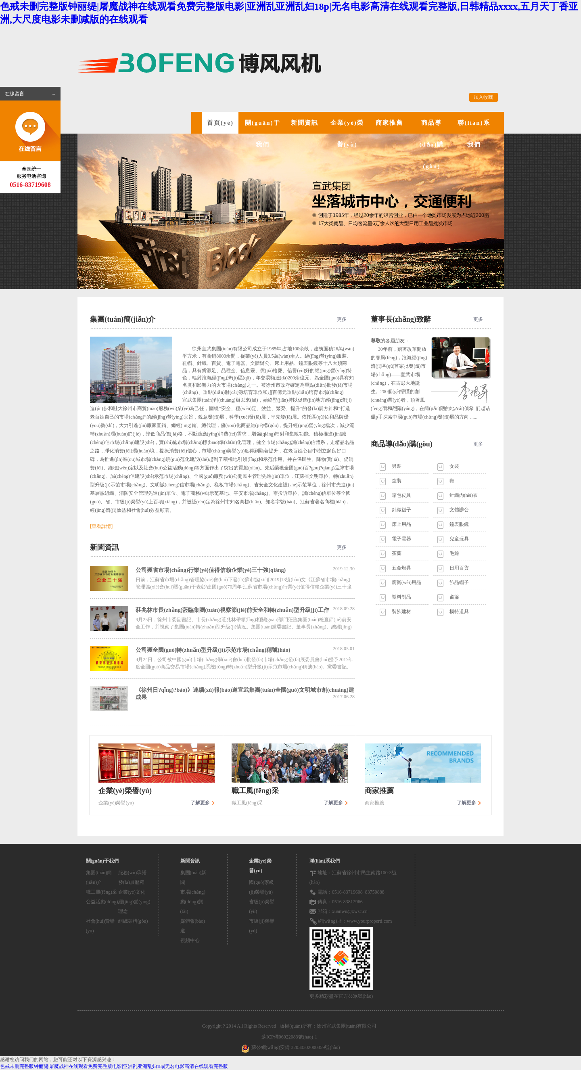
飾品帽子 (459, 582)
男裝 (396, 466)
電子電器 (401, 539)
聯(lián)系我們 (474, 133)
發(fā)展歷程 (131, 882)
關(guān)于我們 (262, 133)
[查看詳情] (101, 526)
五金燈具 (401, 568)
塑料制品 (401, 597)
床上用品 (401, 524)
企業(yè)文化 (131, 892)
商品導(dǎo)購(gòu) (431, 144)
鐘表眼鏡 (459, 524)
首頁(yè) (220, 122)
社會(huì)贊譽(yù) (100, 926)
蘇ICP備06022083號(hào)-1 (290, 1037)
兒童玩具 (459, 539)
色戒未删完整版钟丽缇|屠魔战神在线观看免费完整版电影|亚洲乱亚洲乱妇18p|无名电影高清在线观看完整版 (114, 1066)
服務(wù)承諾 (132, 872)
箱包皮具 (401, 495)
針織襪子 (401, 510)
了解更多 (200, 803)
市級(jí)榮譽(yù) (261, 926)
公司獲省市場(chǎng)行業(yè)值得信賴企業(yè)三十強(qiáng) (245, 569)
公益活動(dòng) (102, 902)
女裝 (454, 466)
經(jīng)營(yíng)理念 (134, 906)
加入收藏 (483, 97)
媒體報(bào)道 (192, 926)
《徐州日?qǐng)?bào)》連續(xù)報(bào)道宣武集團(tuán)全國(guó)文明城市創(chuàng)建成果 (245, 693)
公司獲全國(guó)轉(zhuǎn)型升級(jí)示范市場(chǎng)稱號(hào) (245, 649)
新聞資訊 (304, 122)
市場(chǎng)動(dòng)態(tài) (192, 901)
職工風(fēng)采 (101, 892)
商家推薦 (389, 122)
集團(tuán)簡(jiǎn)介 (99, 877)
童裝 (396, 481)
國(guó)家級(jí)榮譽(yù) (261, 887)
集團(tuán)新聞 (193, 877)
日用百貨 (459, 568)
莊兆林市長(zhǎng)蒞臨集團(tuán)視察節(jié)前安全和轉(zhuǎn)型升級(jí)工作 (245, 609)
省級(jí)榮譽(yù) (261, 906)
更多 (342, 319)
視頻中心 (190, 940)
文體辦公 (459, 510)
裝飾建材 (401, 611)
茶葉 (396, 553)
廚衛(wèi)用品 (406, 582)
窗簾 (454, 597)
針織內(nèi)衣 (463, 495)
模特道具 (459, 611)
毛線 (454, 553)
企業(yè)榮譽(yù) (347, 133)
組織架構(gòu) (133, 921)
